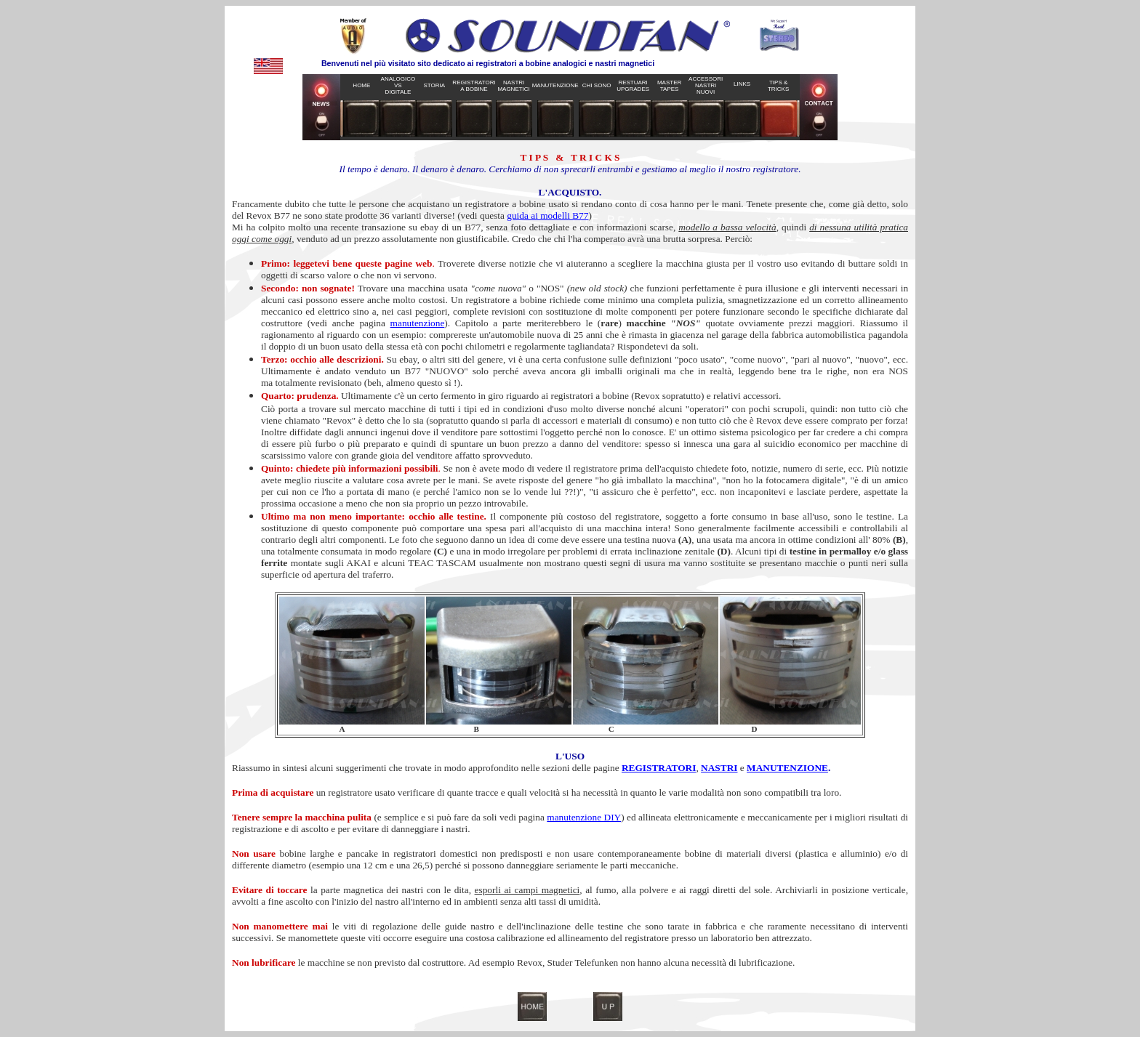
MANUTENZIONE (787, 767)
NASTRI (719, 767)
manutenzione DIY (584, 817)
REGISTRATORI (659, 767)
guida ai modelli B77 (547, 215)
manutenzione (417, 323)
